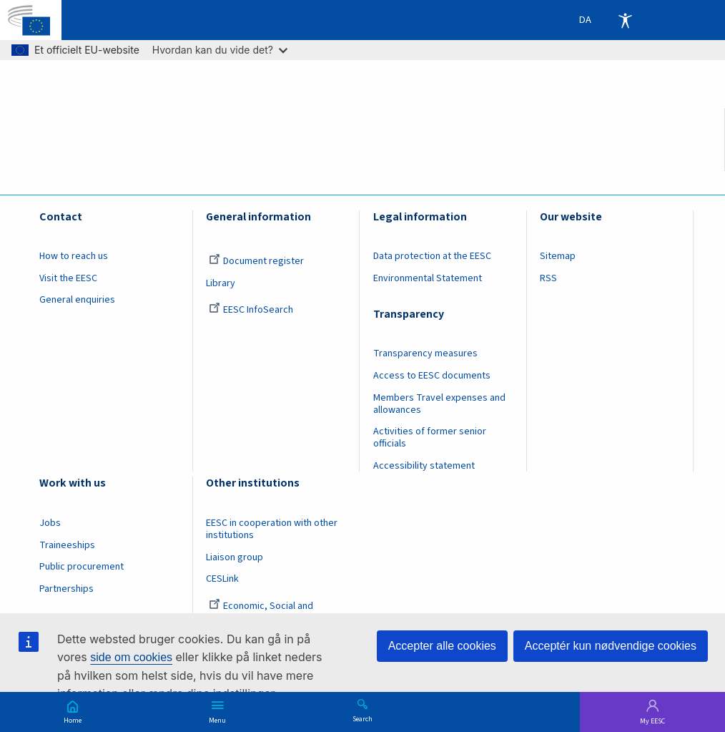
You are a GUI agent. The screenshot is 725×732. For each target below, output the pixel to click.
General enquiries (77, 300)
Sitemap (558, 256)
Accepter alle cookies (442, 646)
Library (220, 283)
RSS (548, 278)
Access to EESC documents (431, 376)
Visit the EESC (68, 278)
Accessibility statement (424, 466)
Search (362, 718)
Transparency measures (425, 353)
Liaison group (234, 557)
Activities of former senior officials (429, 437)
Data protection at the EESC (432, 256)
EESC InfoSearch (251, 310)
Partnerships (66, 589)
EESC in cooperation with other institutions (271, 529)
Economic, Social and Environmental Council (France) (272, 612)
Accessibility (625, 20)
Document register (256, 261)
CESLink (222, 579)
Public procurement (81, 567)
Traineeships (67, 545)
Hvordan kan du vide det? (219, 50)
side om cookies (131, 657)
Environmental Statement (427, 278)
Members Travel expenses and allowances (439, 404)
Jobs (50, 523)
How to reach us (73, 256)
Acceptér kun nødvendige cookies (610, 646)
